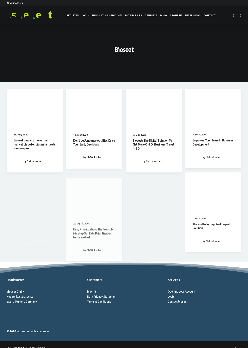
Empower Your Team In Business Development (212, 142)
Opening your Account (181, 291)
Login (86, 15)
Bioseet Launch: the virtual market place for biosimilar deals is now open (34, 144)
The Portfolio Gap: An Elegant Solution (211, 239)
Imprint (91, 291)
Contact (209, 15)
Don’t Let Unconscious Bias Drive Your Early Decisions (94, 142)
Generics (151, 15)
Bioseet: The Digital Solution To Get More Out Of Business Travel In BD (153, 145)
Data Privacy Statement (101, 296)
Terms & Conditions (99, 301)
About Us (176, 15)
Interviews (193, 15)
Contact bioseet (178, 301)
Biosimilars (133, 15)
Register (72, 15)
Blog (163, 15)
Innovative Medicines (107, 15)
